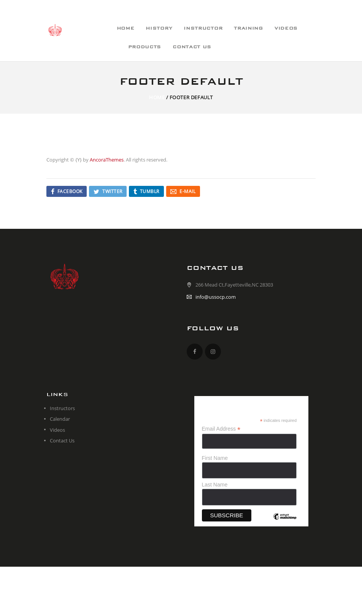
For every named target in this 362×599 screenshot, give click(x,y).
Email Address (221, 429)
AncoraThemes (107, 159)
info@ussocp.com (215, 296)
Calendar (60, 418)
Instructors (62, 408)
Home (157, 97)
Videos (57, 429)
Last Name (215, 485)
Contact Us (62, 440)
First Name (215, 458)
